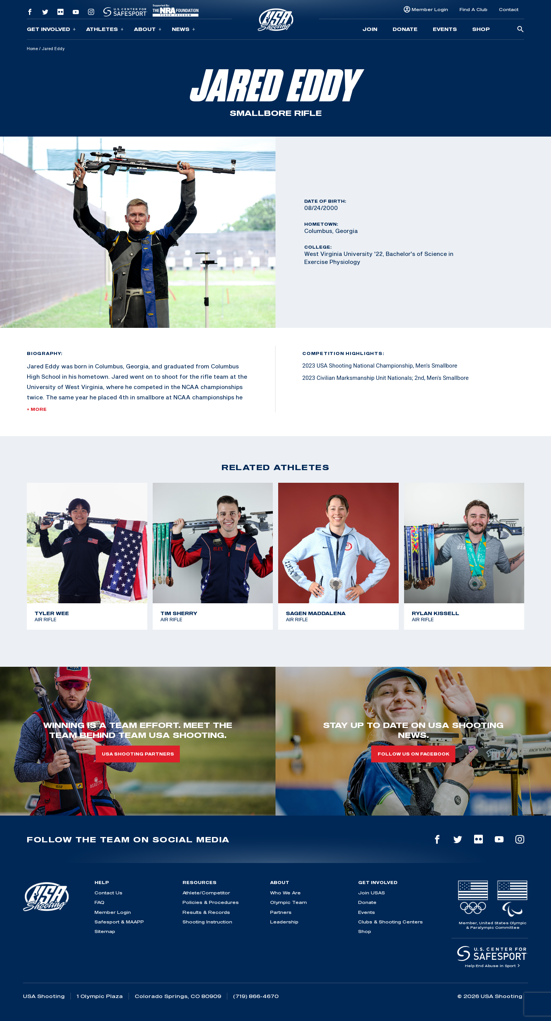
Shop (481, 29)
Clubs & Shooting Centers (390, 921)
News (183, 29)
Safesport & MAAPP (119, 921)
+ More (37, 409)
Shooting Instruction (207, 921)
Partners (281, 912)
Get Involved (51, 29)
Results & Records (206, 912)
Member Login (430, 9)
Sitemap (105, 931)
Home (32, 48)
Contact (508, 9)
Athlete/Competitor (206, 892)
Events (445, 29)
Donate (405, 29)
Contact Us (108, 892)
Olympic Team (288, 902)
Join (369, 29)
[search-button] (520, 29)
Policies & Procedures (211, 902)
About (147, 29)
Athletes (105, 29)
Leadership (284, 921)
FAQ (99, 902)
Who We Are (285, 892)
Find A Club (473, 9)
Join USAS (371, 892)
